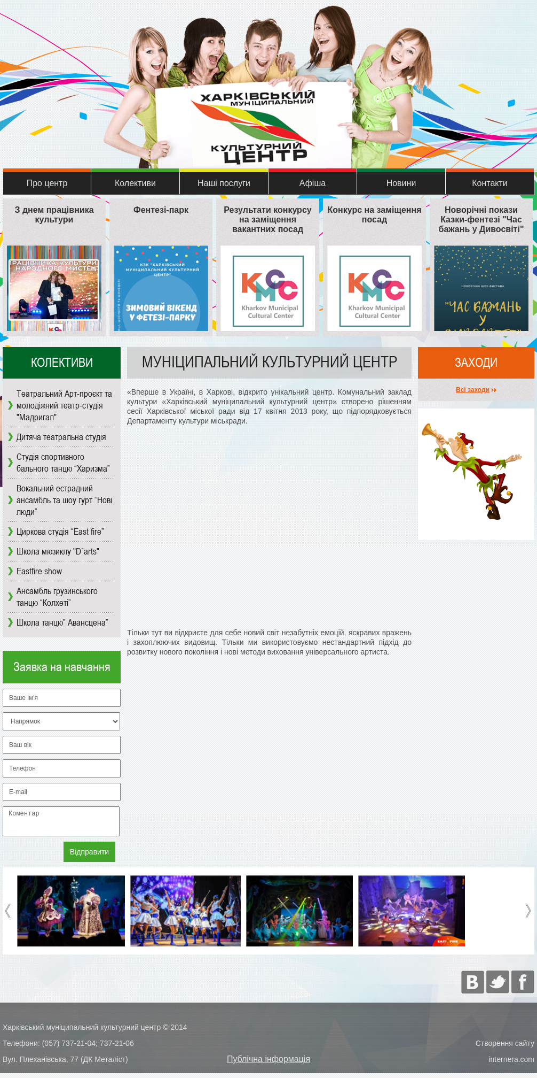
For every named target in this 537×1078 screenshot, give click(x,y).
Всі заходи (472, 390)
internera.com (511, 1064)
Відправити (89, 856)
